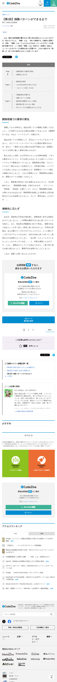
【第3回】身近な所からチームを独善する (20, 367)
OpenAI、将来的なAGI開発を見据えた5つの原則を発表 (25, 561)
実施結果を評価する (23, 95)
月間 (41, 533)
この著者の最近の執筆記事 (23, 411)
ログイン (39, 303)
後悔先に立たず (21, 74)
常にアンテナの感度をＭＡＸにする (28, 107)
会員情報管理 (13, 679)
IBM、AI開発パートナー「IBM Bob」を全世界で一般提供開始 (27, 588)
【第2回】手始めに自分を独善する (18, 370)
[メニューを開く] (3, 3)
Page (7, 85)
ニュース (5, 638)
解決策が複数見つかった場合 (26, 101)
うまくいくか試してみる (24, 88)
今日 (15, 533)
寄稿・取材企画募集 (15, 627)
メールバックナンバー (28, 298)
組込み (4, 32)
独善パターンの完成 (23, 98)
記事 (20, 637)
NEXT (50, 330)
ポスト (7, 57)
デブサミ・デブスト (35, 639)
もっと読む (8, 376)
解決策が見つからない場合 (25, 104)
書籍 (50, 637)
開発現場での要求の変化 (24, 71)
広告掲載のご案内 (42, 627)
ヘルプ (11, 673)
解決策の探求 (21, 81)
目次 (40, 65)
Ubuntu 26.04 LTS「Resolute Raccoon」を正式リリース (25, 584)
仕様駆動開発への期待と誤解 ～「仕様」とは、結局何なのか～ (28, 557)
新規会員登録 (17, 303)
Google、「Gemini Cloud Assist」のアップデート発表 (24, 572)
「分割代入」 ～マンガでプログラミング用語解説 (23, 545)
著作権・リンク (13, 676)
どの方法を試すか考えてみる (26, 85)
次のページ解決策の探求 (28, 320)
